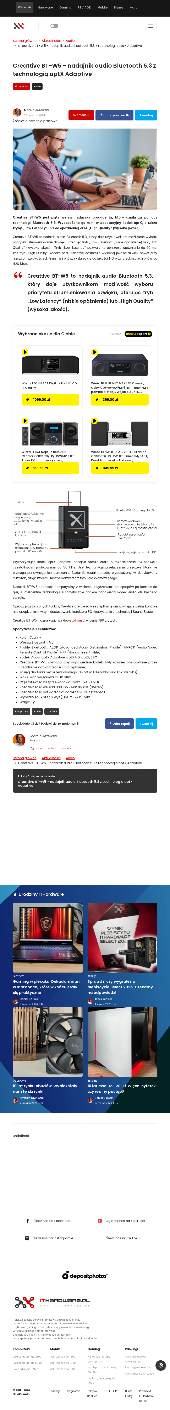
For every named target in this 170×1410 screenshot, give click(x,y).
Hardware (45, 7)
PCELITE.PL (111, 1391)
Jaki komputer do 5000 (27, 1362)
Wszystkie (24, 7)
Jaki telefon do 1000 (63, 1362)
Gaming (65, 7)
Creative (52, 711)
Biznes (118, 7)
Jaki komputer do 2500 (27, 1356)
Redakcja (54, 1391)
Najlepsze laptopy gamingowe (99, 1359)
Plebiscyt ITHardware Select (146, 1396)
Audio (37, 711)
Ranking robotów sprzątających (135, 1359)
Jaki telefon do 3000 (63, 1369)
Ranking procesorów (138, 1367)
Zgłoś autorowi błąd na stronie (50, 748)
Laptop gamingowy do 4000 (102, 1380)
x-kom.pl (78, 620)
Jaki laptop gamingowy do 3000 (102, 1370)
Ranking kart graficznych (140, 1373)
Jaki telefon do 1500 (63, 1356)
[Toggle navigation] (151, 26)
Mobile (103, 7)
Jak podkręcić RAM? (25, 1369)
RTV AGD (84, 7)
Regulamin (73, 1391)
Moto (134, 7)
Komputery (21, 711)
